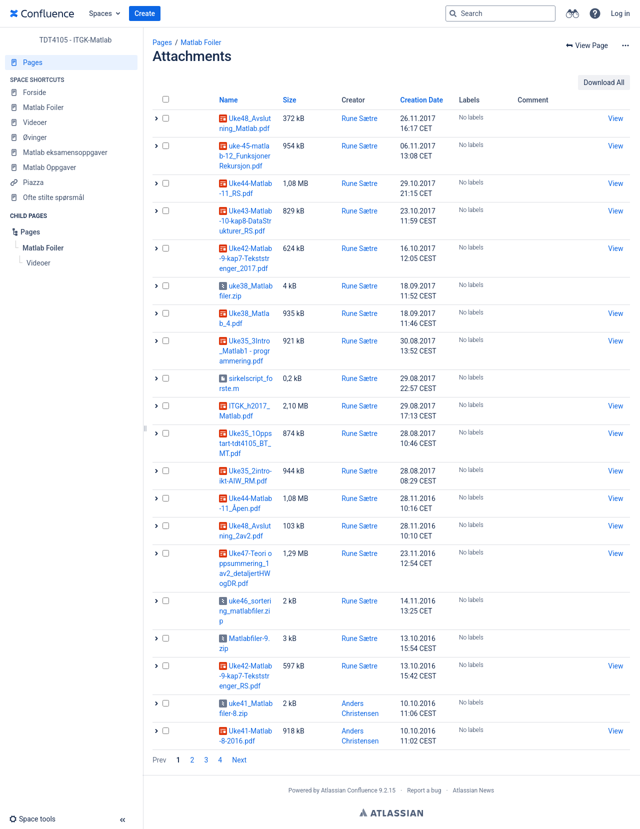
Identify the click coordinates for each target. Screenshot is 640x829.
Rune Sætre (360, 118)
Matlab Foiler (200, 42)
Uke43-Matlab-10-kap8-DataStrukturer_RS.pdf (245, 221)
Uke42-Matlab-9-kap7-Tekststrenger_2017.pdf (245, 258)
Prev (159, 760)
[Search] (453, 14)
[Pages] (71, 62)
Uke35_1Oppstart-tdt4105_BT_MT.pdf (245, 444)
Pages (162, 42)
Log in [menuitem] (620, 14)
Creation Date (422, 100)
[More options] (625, 45)
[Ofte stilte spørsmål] (71, 197)
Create (144, 14)
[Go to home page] (42, 14)
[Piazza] (71, 182)
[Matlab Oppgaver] (71, 167)
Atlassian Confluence (349, 790)
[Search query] (501, 14)
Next (239, 760)
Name (228, 100)
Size (289, 100)
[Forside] (71, 92)
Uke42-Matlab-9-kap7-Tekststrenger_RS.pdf (245, 676)
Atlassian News (473, 790)
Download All (604, 82)
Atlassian (391, 812)
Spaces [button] (100, 14)
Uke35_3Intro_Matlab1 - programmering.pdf (244, 351)
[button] (595, 14)
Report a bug (424, 790)
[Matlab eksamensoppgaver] (71, 152)
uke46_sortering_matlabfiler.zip (245, 611)
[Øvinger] (71, 137)
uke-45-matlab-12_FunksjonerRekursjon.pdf (244, 156)
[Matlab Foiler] (71, 107)
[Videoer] (71, 122)
